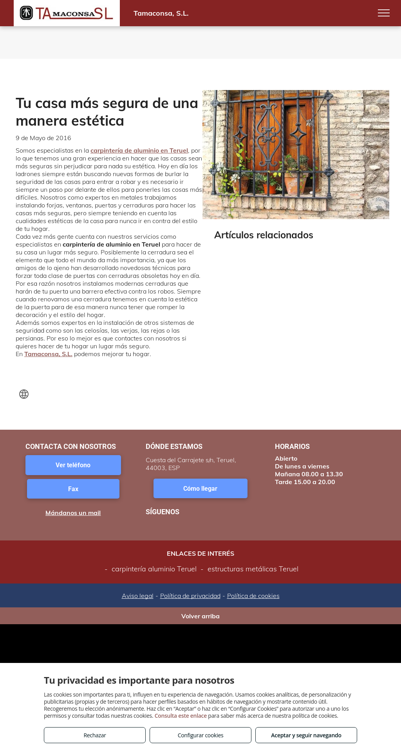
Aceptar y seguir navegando (306, 735)
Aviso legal (138, 596)
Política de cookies (253, 596)
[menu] (384, 13)
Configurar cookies (201, 735)
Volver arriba (200, 616)
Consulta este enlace (181, 715)
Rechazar (94, 735)
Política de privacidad (190, 596)
